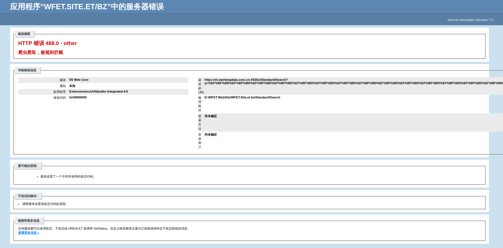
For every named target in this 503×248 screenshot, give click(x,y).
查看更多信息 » (28, 232)
